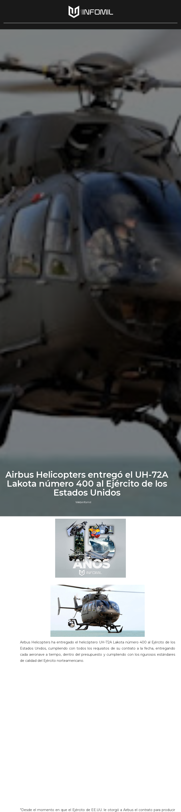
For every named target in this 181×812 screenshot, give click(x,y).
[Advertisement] (97, 699)
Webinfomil (83, 502)
